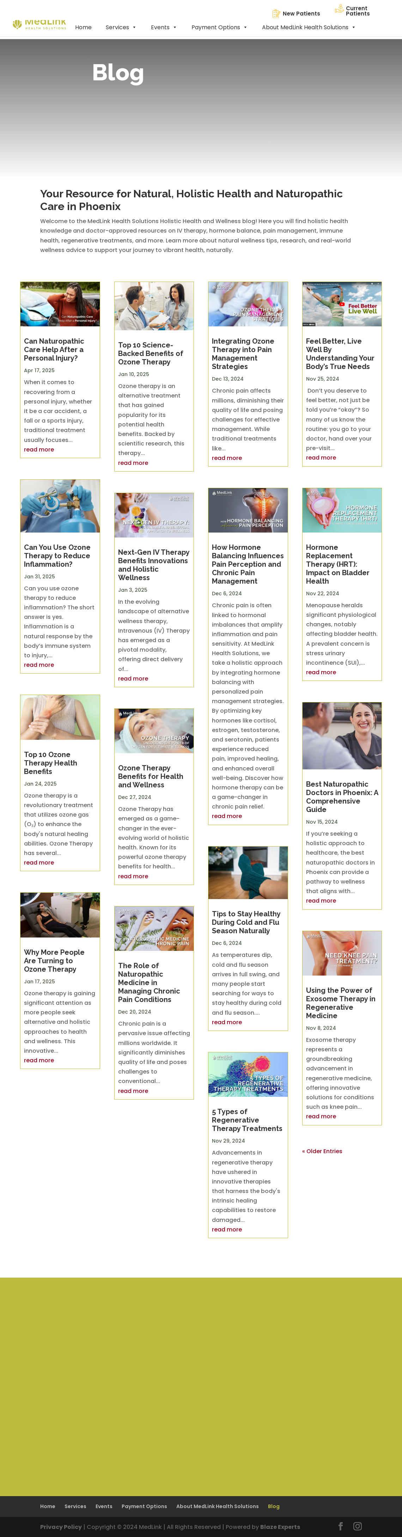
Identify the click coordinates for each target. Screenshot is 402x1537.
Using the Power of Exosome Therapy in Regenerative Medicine (341, 1003)
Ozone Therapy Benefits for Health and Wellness (150, 776)
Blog (274, 1506)
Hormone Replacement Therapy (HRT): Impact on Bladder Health (338, 564)
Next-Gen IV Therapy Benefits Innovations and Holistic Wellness (153, 565)
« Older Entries (322, 1151)
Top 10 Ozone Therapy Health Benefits (50, 763)
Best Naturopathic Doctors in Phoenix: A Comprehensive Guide (342, 797)
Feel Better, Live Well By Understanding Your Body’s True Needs (340, 354)
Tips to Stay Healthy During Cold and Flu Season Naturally (246, 922)
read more (39, 449)
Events (164, 27)
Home (83, 27)
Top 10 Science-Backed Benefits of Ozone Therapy (150, 353)
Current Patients (358, 11)
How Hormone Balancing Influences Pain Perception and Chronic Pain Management (248, 564)
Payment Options (219, 27)
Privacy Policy (61, 1527)
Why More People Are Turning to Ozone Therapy (54, 960)
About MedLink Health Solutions (309, 27)
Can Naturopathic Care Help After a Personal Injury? (54, 349)
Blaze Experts (280, 1527)
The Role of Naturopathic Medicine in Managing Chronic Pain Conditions (149, 982)
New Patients (301, 13)
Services (121, 27)
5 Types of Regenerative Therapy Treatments (247, 1120)
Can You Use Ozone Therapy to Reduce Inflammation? (57, 555)
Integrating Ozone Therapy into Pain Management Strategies (243, 354)
